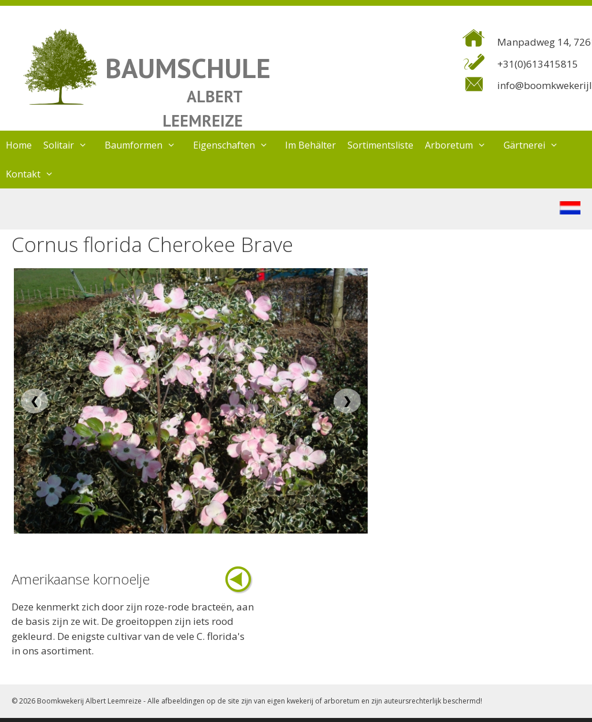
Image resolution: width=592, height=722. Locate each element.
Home (19, 145)
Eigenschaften (236, 145)
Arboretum (461, 145)
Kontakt (35, 174)
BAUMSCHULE (188, 68)
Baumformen (146, 145)
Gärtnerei (537, 145)
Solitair (71, 145)
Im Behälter (310, 145)
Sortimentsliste (380, 145)
